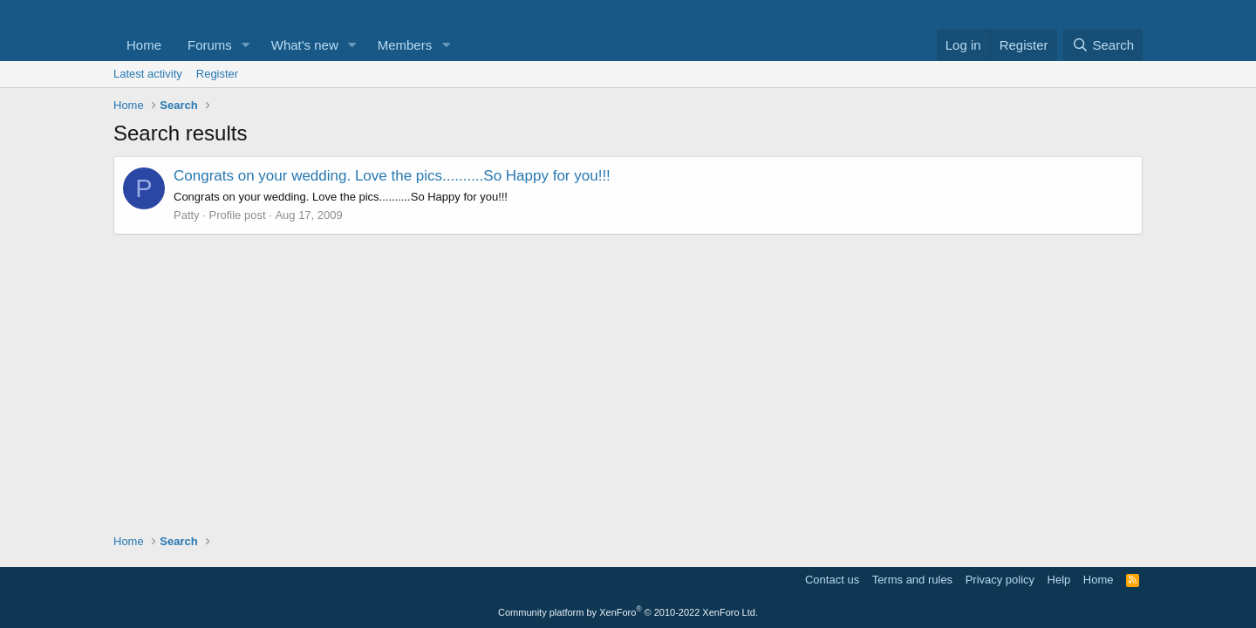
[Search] (1103, 45)
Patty (187, 215)
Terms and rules (912, 579)
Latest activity (147, 73)
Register (217, 73)
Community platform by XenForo (628, 612)
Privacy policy (1000, 579)
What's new (304, 45)
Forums (210, 45)
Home (143, 45)
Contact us (832, 579)
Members (405, 45)
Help (1059, 579)
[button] (246, 45)
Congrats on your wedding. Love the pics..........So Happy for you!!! (392, 175)
